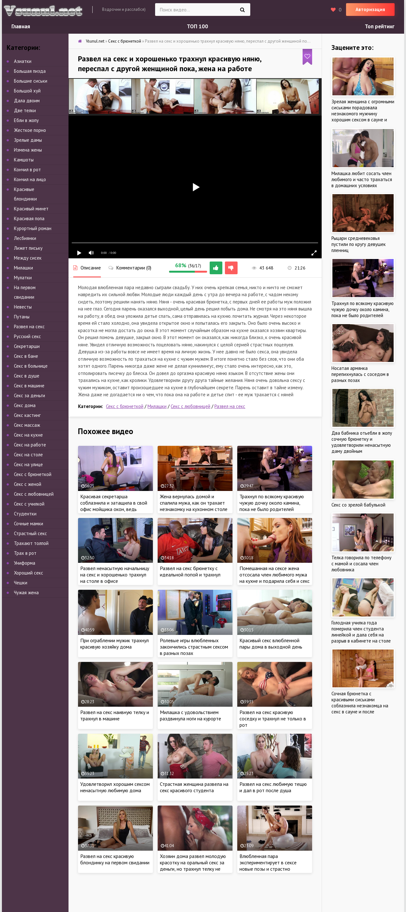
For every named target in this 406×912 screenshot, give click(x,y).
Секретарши (27, 346)
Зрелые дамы (28, 140)
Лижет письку (28, 248)
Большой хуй (27, 91)
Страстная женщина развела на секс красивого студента (194, 787)
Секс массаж (27, 425)
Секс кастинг (27, 415)
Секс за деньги (29, 395)
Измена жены (28, 150)
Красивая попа (29, 218)
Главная (20, 26)
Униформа (24, 563)
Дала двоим (27, 101)
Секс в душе (26, 376)
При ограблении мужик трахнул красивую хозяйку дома (114, 643)
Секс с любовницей (190, 406)
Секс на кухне (28, 435)
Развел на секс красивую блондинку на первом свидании (114, 859)
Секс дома (25, 405)
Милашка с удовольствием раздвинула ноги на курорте (190, 715)
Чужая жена (26, 592)
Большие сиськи (30, 81)
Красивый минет (31, 209)
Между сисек (28, 258)
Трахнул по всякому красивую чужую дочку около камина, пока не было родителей (271, 502)
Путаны (21, 317)
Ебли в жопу (26, 120)
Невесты (23, 307)
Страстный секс (30, 533)
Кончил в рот (27, 170)
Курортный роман (32, 228)
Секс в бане (26, 356)
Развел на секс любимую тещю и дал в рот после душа (273, 787)
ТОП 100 (197, 26)
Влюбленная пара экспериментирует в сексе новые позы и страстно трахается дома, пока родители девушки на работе (274, 869)
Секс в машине (29, 386)
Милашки (157, 406)
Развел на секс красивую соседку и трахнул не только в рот (272, 718)
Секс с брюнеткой (124, 406)
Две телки (25, 110)
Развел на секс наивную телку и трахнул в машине (114, 715)
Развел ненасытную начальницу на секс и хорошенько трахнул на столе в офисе (114, 574)
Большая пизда (30, 71)
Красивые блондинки (25, 194)
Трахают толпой (31, 543)
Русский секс (27, 336)
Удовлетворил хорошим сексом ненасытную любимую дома (115, 787)
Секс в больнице (31, 366)
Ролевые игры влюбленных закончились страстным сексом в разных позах (194, 646)
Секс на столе (28, 455)
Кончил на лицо (30, 179)
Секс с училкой (29, 504)
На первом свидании (25, 292)
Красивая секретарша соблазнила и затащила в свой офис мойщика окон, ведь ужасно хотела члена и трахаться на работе (113, 509)
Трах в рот (25, 553)
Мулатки (23, 278)
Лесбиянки (25, 238)
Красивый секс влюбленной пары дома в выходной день (270, 643)
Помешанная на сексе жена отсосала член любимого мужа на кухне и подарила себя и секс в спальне (274, 577)
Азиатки (22, 61)
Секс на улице (28, 464)
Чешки (20, 583)
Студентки (25, 514)
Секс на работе (30, 445)
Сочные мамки (28, 524)
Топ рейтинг (380, 26)
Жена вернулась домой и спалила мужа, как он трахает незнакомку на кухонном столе (193, 502)
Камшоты (24, 160)
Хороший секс (28, 573)
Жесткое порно (30, 130)
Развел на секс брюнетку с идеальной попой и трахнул (190, 571)
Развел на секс (229, 406)
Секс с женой (27, 484)
